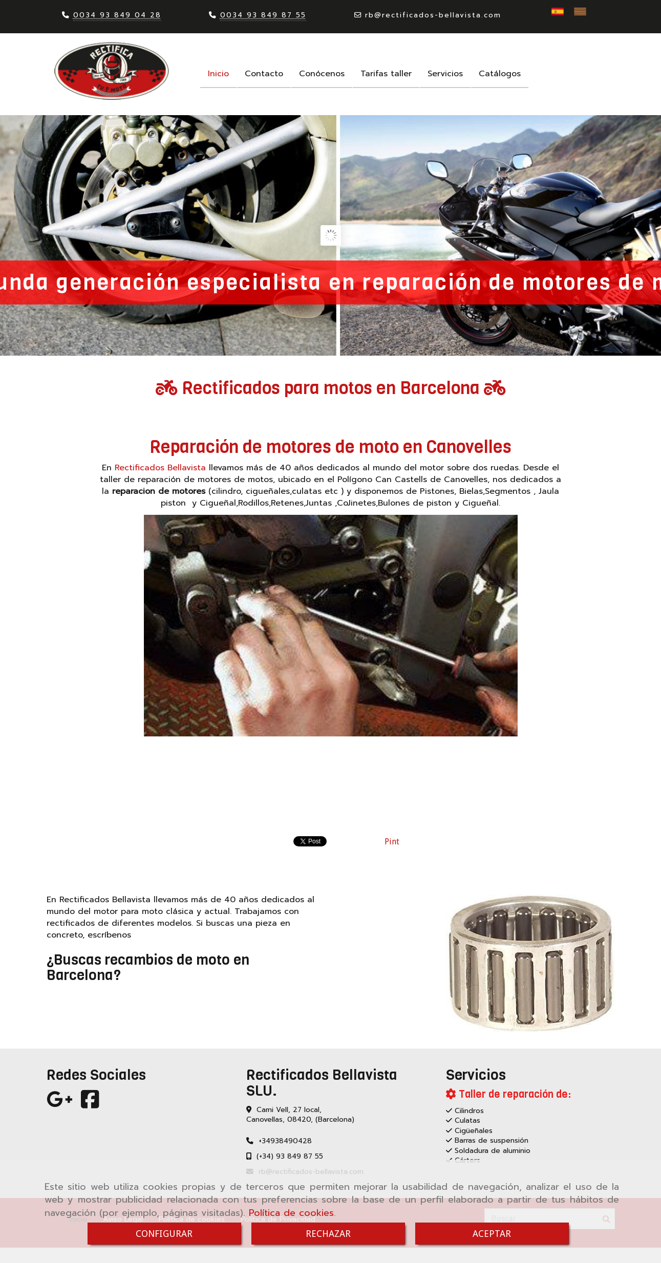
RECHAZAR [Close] (328, 1233)
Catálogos (500, 74)
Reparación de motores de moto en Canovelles (330, 447)
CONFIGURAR (164, 1233)
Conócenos (322, 74)
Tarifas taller (386, 74)
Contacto (264, 74)
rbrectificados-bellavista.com (433, 15)
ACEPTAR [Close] (492, 1233)
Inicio (218, 74)
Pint (392, 841)
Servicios (445, 74)
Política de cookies (291, 1213)
